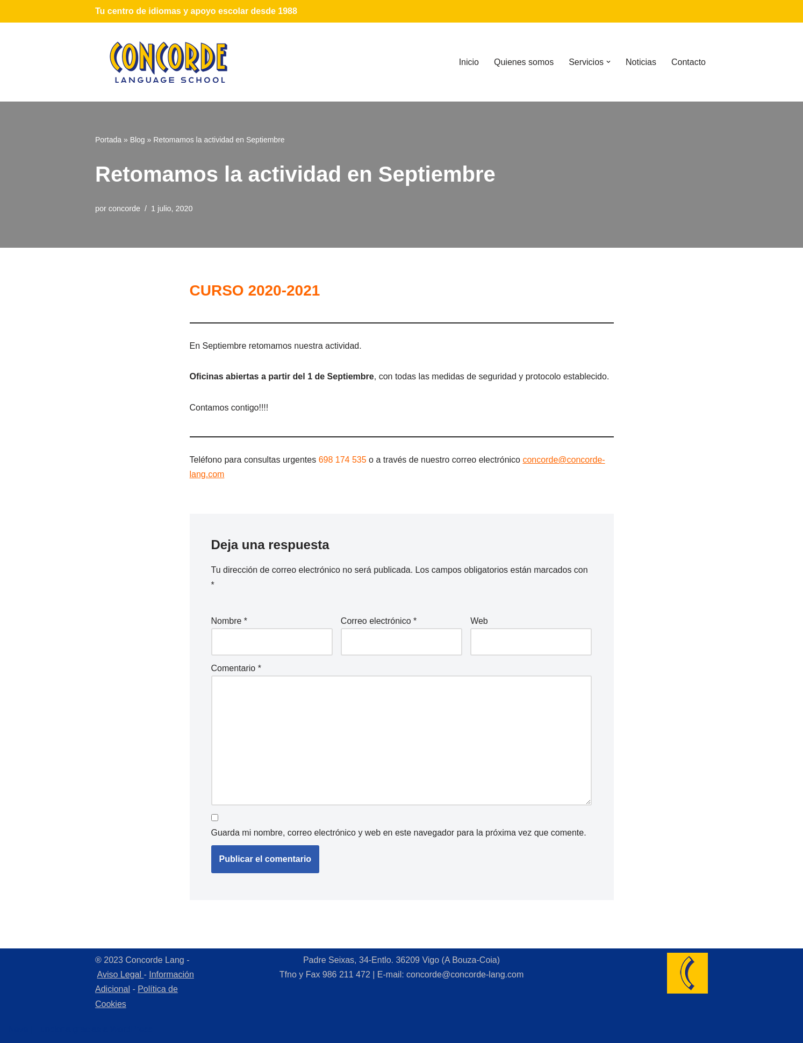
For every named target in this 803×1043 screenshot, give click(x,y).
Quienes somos (524, 62)
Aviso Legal (120, 974)
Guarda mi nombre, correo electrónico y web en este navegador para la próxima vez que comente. (398, 832)
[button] (608, 62)
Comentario (236, 668)
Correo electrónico (379, 620)
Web (479, 620)
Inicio (469, 62)
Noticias (641, 62)
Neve (18, 1029)
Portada (108, 139)
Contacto (688, 62)
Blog (137, 139)
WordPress (131, 1029)
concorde (124, 208)
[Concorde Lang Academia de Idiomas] (168, 62)
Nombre (229, 620)
